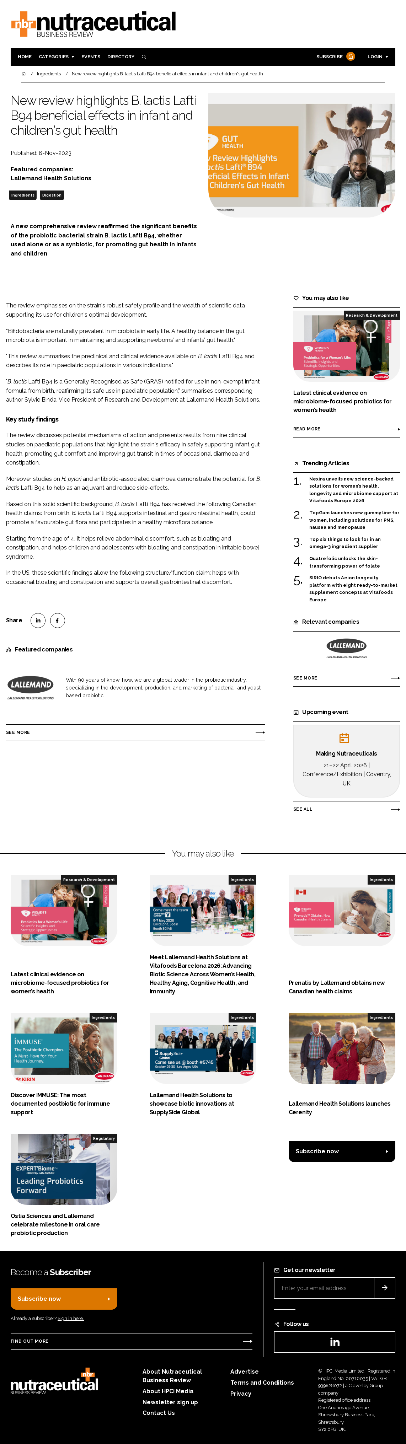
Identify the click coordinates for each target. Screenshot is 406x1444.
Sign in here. (71, 1318)
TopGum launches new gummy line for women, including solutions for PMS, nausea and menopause (354, 520)
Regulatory (104, 1138)
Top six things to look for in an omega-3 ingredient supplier (345, 543)
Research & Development (371, 315)
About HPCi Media (168, 1391)
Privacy (240, 1393)
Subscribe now (317, 1151)
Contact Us (159, 1413)
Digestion (52, 195)
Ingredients (22, 195)
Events (90, 56)
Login (375, 56)
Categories (54, 56)
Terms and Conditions (262, 1382)
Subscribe (334, 57)
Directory (120, 56)
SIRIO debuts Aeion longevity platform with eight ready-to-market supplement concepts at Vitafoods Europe (353, 588)
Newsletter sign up (170, 1402)
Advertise (244, 1371)
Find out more (29, 1341)
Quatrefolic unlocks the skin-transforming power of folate (344, 562)
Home (25, 56)
